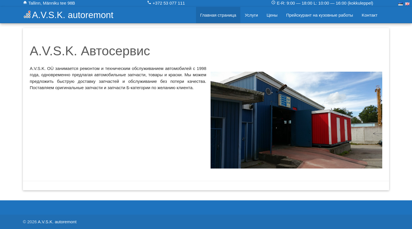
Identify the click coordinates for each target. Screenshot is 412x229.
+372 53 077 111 (166, 3)
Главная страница (218, 15)
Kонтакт (369, 15)
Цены (272, 15)
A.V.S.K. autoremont (72, 15)
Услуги (251, 15)
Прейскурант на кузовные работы (319, 15)
